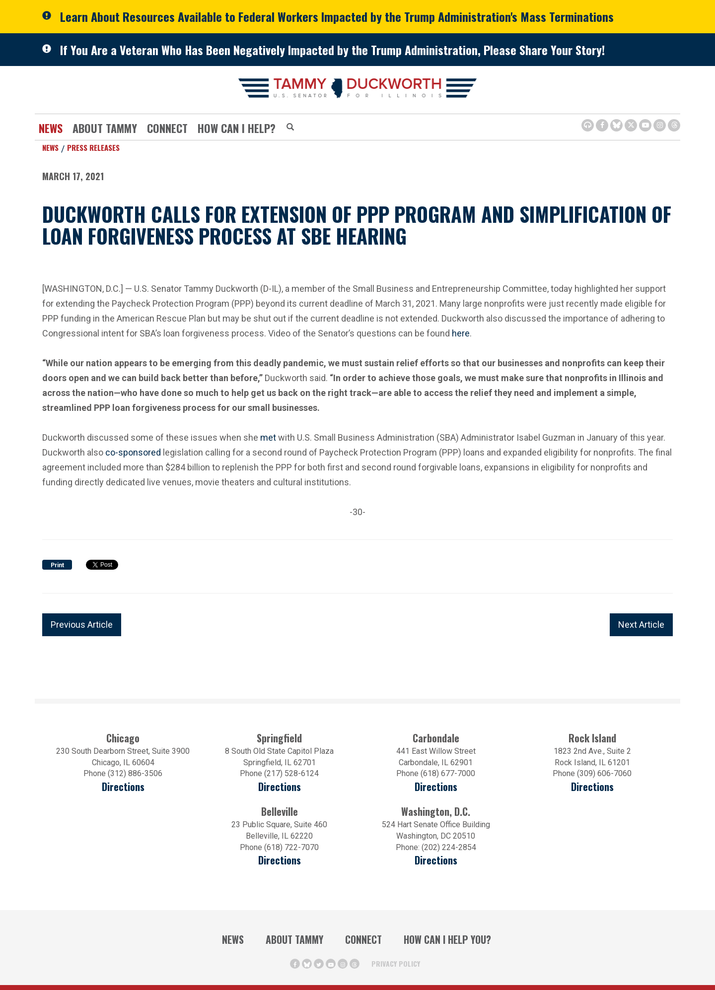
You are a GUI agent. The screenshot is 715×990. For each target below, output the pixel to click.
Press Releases (93, 147)
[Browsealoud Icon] (587, 125)
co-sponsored (133, 452)
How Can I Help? (237, 128)
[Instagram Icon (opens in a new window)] (659, 125)
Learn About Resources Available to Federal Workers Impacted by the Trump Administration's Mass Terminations (337, 16)
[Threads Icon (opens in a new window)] (674, 125)
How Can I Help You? (447, 939)
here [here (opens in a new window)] (461, 332)
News (51, 128)
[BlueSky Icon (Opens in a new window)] (616, 125)
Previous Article (82, 624)
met (268, 437)
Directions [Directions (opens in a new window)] (123, 787)
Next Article (641, 624)
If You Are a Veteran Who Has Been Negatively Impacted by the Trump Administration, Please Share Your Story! (332, 50)
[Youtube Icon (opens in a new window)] (645, 125)
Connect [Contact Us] (167, 128)
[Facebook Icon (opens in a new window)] (602, 125)
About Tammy (104, 128)
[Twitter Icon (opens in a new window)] (631, 125)
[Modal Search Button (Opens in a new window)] (290, 127)
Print (57, 565)
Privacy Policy (395, 963)
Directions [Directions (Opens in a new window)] (279, 860)
